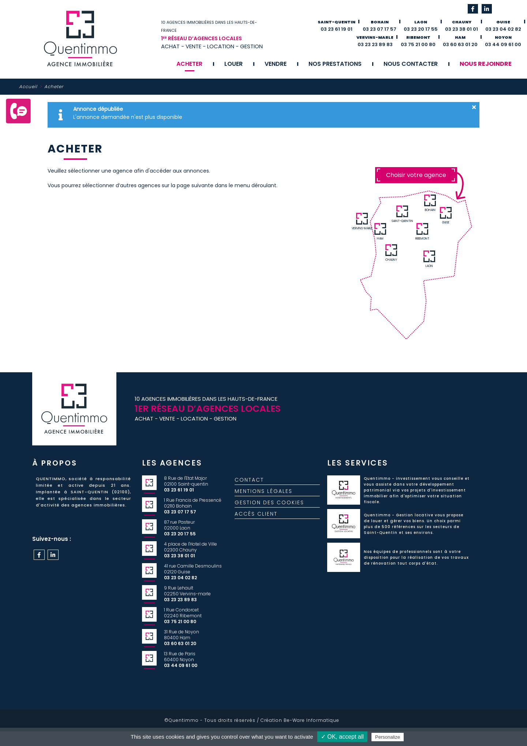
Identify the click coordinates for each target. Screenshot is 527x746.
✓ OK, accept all (342, 737)
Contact (249, 485)
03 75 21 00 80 (418, 44)
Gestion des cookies (269, 508)
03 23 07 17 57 (379, 29)
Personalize (387, 737)
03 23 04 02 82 (503, 29)
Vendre (276, 64)
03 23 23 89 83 (375, 44)
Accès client (256, 519)
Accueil (28, 86)
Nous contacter (411, 64)
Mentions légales (263, 497)
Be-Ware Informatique (311, 720)
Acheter (189, 64)
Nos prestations (335, 64)
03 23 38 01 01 (461, 29)
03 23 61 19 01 (336, 29)
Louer (233, 64)
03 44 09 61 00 (503, 44)
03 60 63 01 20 (460, 44)
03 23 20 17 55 (421, 29)
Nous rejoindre (486, 64)
